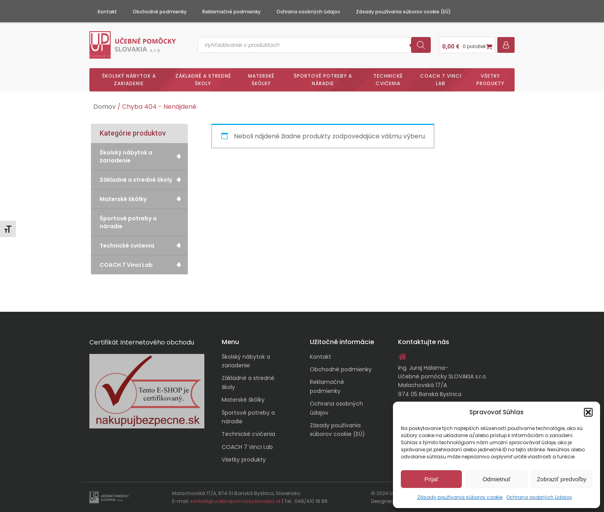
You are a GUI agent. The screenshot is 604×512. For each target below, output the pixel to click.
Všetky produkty (490, 80)
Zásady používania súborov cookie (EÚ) (403, 11)
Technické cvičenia (388, 80)
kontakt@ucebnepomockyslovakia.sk (236, 501)
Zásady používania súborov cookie (459, 497)
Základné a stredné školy (203, 80)
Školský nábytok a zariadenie (129, 80)
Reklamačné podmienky (231, 11)
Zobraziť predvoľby (561, 479)
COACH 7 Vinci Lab (440, 80)
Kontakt (107, 11)
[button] (588, 412)
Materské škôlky (261, 80)
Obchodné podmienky (160, 11)
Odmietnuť (497, 479)
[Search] (421, 45)
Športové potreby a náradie (323, 80)
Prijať (431, 479)
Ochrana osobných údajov (539, 497)
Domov (104, 106)
